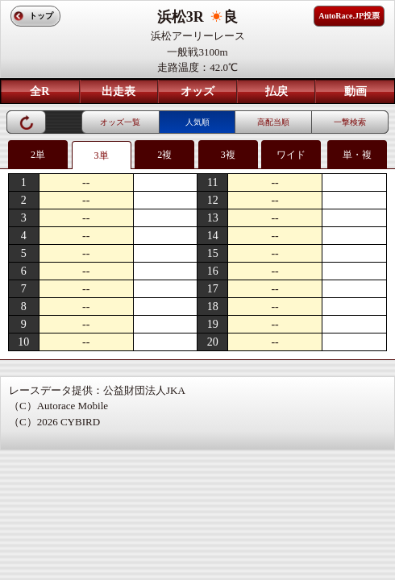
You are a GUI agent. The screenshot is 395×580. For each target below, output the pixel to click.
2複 (164, 154)
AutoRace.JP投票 (349, 15)
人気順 (197, 122)
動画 (355, 91)
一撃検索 (350, 122)
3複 (228, 154)
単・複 (357, 154)
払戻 (276, 91)
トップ (41, 15)
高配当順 (273, 122)
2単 (38, 154)
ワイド (291, 154)
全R (39, 91)
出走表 (118, 91)
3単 (101, 155)
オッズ (197, 91)
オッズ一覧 (120, 122)
